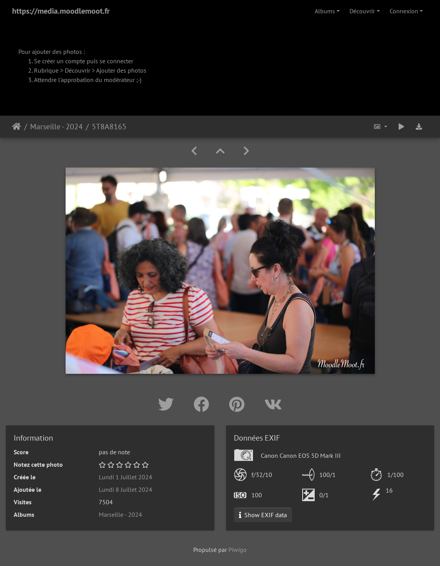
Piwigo (237, 550)
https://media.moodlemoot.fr (61, 11)
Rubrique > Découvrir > (65, 70)
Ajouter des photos (121, 70)
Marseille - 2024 (56, 126)
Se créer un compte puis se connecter (83, 61)
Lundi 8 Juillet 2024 (125, 489)
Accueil (16, 126)
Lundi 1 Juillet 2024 (125, 477)
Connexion (404, 11)
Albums (325, 11)
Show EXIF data (263, 515)
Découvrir (362, 11)
